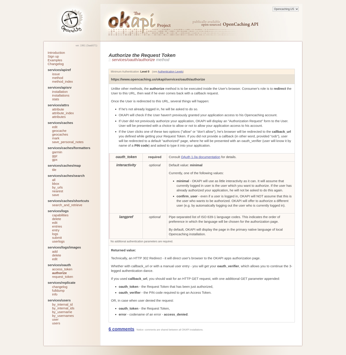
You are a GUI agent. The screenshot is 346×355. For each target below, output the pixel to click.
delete (56, 219)
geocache (59, 131)
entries (57, 226)
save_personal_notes (68, 142)
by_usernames (63, 316)
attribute (58, 109)
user (55, 319)
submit (57, 237)
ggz (54, 156)
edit (54, 127)
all (53, 180)
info (54, 294)
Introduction (56, 52)
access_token (62, 269)
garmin (57, 152)
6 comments (121, 329)
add (55, 251)
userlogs (58, 241)
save (55, 195)
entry (55, 230)
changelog (59, 287)
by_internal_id (62, 304)
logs (55, 234)
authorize (59, 273)
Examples (55, 60)
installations (60, 95)
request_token (62, 276)
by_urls (57, 187)
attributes (59, 117)
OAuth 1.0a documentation (200, 157)
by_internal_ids (63, 308)
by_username (62, 312)
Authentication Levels (170, 71)
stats (55, 99)
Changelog (56, 64)
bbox (55, 183)
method (57, 78)
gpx (54, 159)
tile (54, 170)
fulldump (58, 290)
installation (60, 91)
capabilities (60, 215)
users (56, 323)
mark (55, 138)
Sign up (53, 56)
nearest (57, 191)
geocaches (60, 134)
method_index (62, 81)
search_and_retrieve (67, 205)
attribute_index (63, 113)
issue (56, 74)
